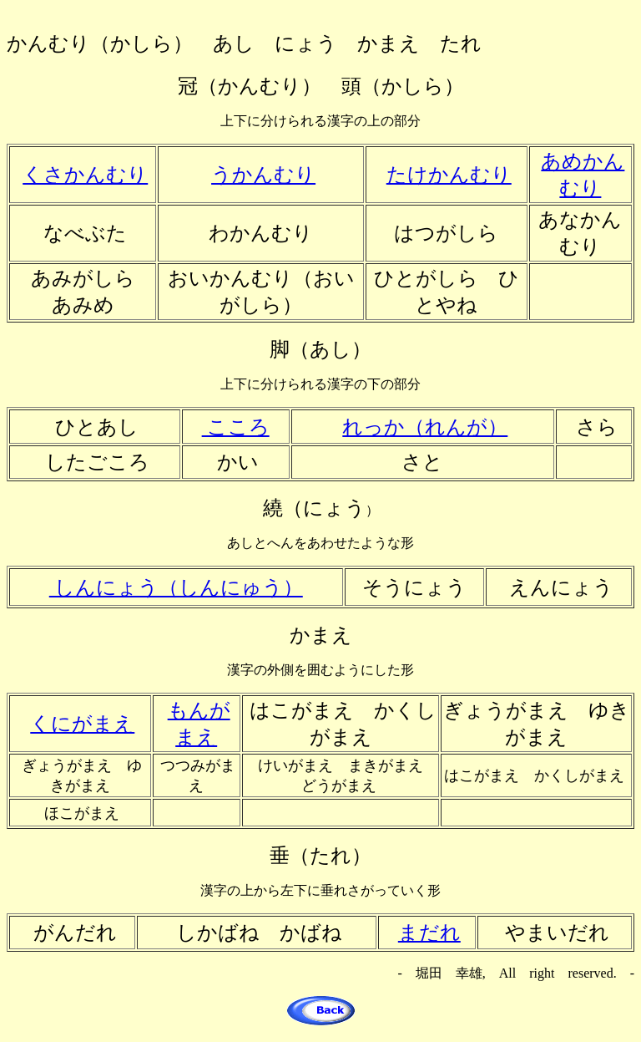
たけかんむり (449, 175)
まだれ (429, 932)
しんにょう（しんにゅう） (176, 587)
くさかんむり (85, 175)
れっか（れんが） (424, 427)
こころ (236, 427)
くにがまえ (82, 723)
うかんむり (263, 175)
